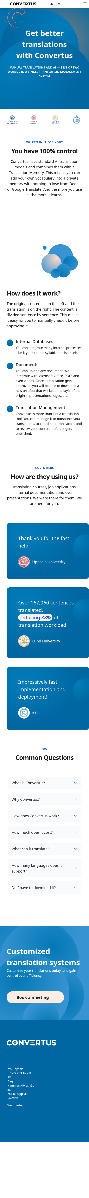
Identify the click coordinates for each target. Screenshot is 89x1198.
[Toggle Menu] (85, 4)
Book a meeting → (35, 997)
